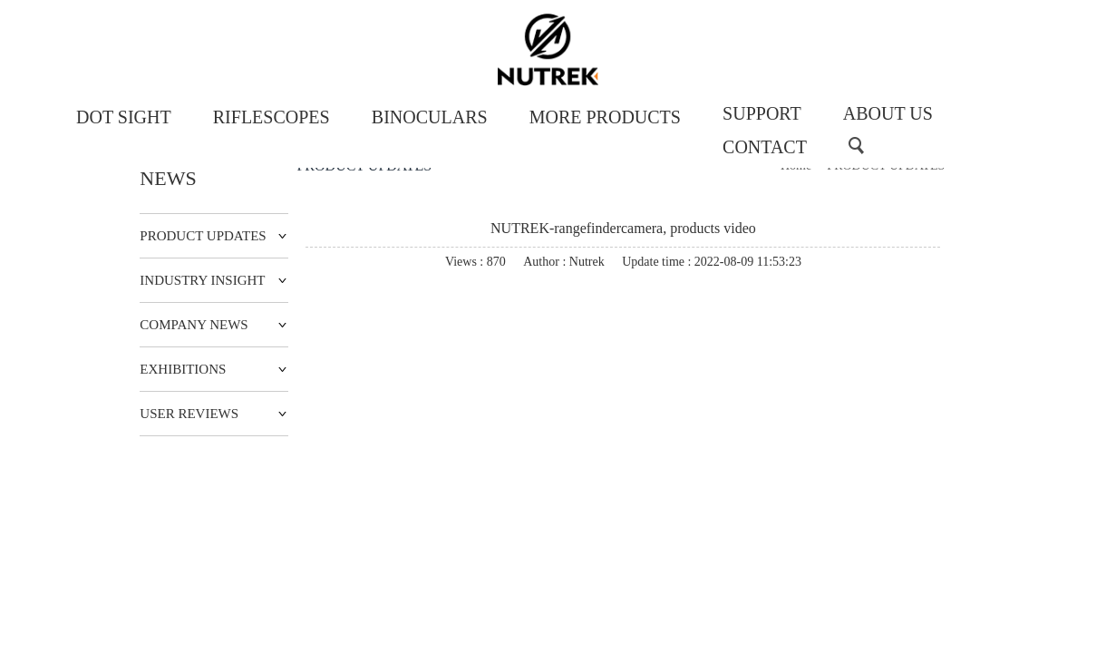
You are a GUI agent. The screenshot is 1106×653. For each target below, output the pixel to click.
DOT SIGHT (123, 117)
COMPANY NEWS (193, 324)
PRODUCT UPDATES (203, 236)
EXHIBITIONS (183, 369)
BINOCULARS (430, 117)
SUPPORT (762, 113)
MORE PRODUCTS (605, 117)
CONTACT (765, 147)
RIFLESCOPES (271, 117)
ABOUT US (888, 113)
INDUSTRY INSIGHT (202, 280)
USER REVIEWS (189, 413)
